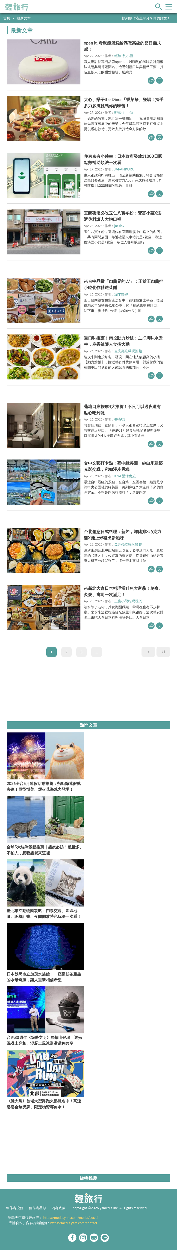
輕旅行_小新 (123, 56)
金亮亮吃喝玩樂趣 (128, 351)
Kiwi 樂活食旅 (125, 476)
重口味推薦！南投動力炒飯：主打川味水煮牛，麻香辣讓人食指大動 (123, 341)
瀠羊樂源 (121, 294)
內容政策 (58, 1208)
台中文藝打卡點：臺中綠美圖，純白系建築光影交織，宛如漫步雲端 (123, 466)
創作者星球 (37, 1208)
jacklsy (119, 226)
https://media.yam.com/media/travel (70, 1217)
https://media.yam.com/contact (73, 1223)
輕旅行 (17, 6)
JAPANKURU (124, 169)
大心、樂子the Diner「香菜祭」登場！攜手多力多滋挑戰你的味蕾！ (123, 102)
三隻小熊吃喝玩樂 (128, 601)
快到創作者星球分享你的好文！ (146, 18)
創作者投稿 (14, 1208)
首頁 (6, 18)
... (96, 652)
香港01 (119, 419)
